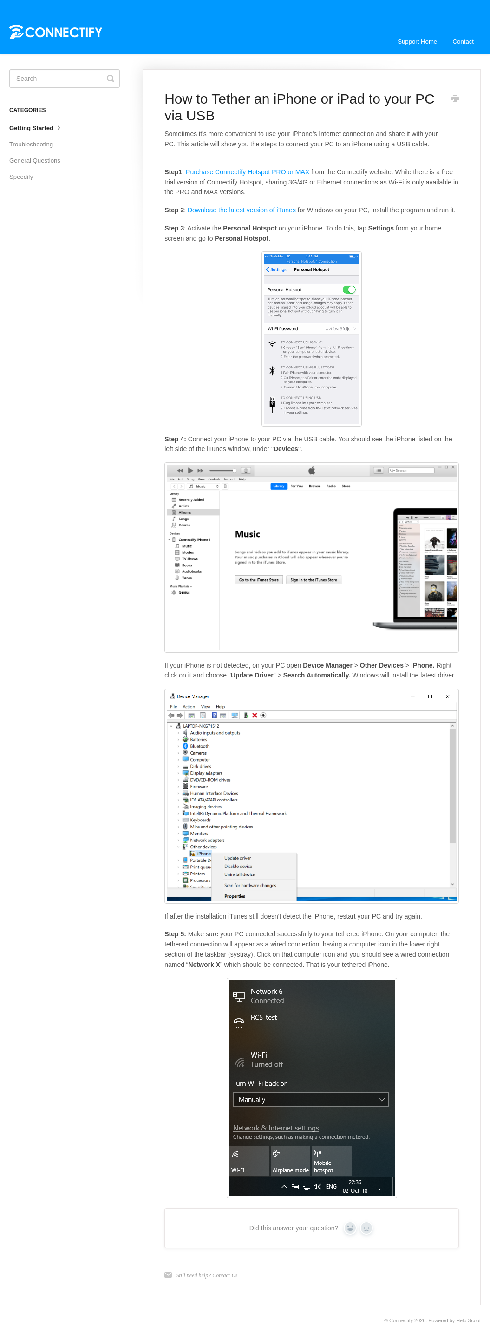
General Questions (34, 160)
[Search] (64, 78)
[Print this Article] (455, 99)
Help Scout (468, 1320)
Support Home (417, 41)
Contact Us (224, 1275)
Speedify (21, 176)
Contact (463, 41)
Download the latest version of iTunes (242, 210)
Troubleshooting (31, 144)
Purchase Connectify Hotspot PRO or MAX (247, 172)
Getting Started (36, 127)
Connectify (401, 1320)
